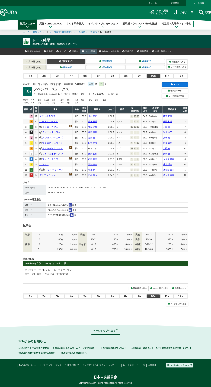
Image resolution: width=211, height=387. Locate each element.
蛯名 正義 (92, 121)
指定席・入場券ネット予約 (176, 25)
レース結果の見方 (175, 96)
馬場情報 (142, 51)
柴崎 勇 (166, 154)
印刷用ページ (175, 91)
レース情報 (198, 3)
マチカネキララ (47, 116)
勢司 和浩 (167, 121)
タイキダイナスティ (52, 148)
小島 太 (166, 127)
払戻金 (73, 51)
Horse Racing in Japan (179, 365)
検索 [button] (205, 12)
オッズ (61, 51)
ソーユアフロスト (48, 121)
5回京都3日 (105, 61)
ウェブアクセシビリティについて (98, 365)
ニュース (152, 3)
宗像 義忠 (167, 143)
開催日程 (128, 51)
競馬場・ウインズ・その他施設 (140, 25)
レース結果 (88, 51)
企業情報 (175, 3)
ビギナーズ (183, 12)
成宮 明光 (167, 164)
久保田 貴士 (168, 170)
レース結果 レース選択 (85, 32)
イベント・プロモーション (103, 25)
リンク (58, 365)
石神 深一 (92, 164)
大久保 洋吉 (168, 159)
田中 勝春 (92, 143)
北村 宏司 (92, 116)
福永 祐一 (92, 170)
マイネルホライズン (52, 153)
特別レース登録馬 (109, 51)
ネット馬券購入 (75, 25)
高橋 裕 (166, 138)
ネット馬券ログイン (158, 12)
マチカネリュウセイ (52, 143)
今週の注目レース (162, 51)
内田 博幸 (92, 159)
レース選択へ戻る (177, 67)
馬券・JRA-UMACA (50, 25)
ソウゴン (44, 164)
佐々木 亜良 (168, 175)
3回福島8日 (145, 67)
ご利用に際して (72, 365)
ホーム (26, 32)
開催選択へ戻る (177, 62)
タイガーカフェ (50, 127)
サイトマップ (46, 365)
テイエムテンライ (51, 132)
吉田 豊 (91, 138)
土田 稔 (166, 148)
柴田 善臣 (92, 132)
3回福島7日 (145, 61)
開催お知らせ (32, 51)
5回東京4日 (66, 67)
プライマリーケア (54, 170)
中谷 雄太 (92, 175)
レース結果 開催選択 (60, 32)
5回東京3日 (66, 61)
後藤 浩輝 (92, 127)
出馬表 (48, 51)
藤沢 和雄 (167, 116)
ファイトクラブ (50, 159)
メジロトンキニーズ (52, 137)
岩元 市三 (167, 132)
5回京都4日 (105, 67)
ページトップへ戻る (177, 304)
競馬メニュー (27, 25)
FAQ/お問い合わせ (28, 365)
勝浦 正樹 (92, 154)
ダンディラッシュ (48, 175)
